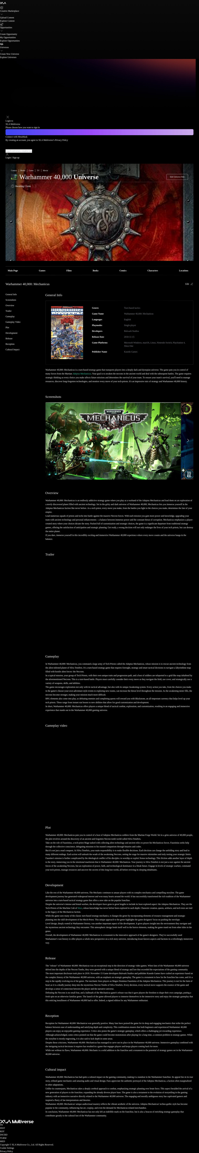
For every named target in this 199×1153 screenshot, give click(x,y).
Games (42, 270)
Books (96, 270)
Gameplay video (13, 322)
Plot (7, 327)
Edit (189, 284)
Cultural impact (12, 349)
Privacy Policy (61, 140)
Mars (80, 908)
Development (11, 333)
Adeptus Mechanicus (82, 373)
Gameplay (10, 316)
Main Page (13, 270)
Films (69, 270)
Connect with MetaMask (16, 137)
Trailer (8, 311)
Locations (183, 270)
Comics (122, 270)
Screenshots (11, 300)
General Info (11, 294)
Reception (10, 344)
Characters (152, 270)
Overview (10, 305)
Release (9, 338)
